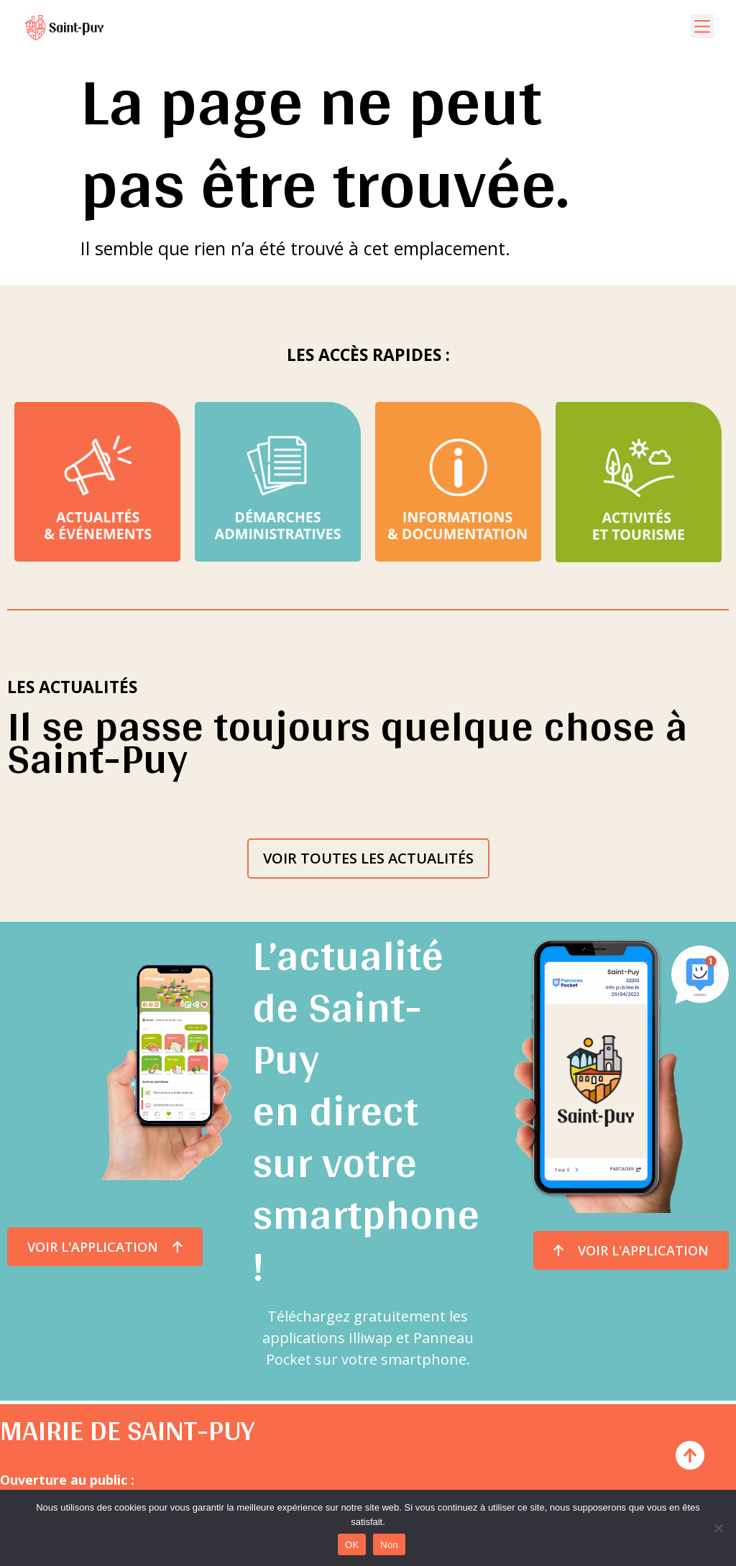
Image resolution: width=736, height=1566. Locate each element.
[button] (702, 26)
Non (389, 1544)
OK (352, 1544)
